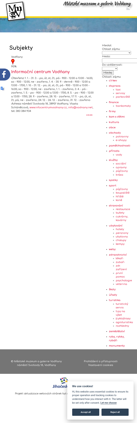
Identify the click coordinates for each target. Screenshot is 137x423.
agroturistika (124, 327)
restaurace (123, 214)
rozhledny (122, 331)
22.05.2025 (89, 120)
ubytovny (122, 241)
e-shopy (121, 145)
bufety (120, 218)
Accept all (86, 412)
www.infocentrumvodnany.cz (48, 112)
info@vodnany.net (80, 112)
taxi (118, 94)
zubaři (120, 267)
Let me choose (108, 402)
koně (119, 205)
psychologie (124, 285)
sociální (121, 169)
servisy (120, 98)
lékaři (119, 263)
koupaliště (122, 198)
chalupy (121, 245)
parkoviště (123, 102)
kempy (120, 249)
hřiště (119, 201)
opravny (121, 172)
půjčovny (122, 176)
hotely (120, 234)
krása (119, 180)
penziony (122, 238)
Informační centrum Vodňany (40, 77)
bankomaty (123, 111)
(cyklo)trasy (123, 323)
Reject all (115, 412)
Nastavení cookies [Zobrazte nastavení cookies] (100, 365)
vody (119, 159)
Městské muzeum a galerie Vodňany (96, 3)
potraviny (122, 141)
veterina (121, 289)
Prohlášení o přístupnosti (101, 361)
